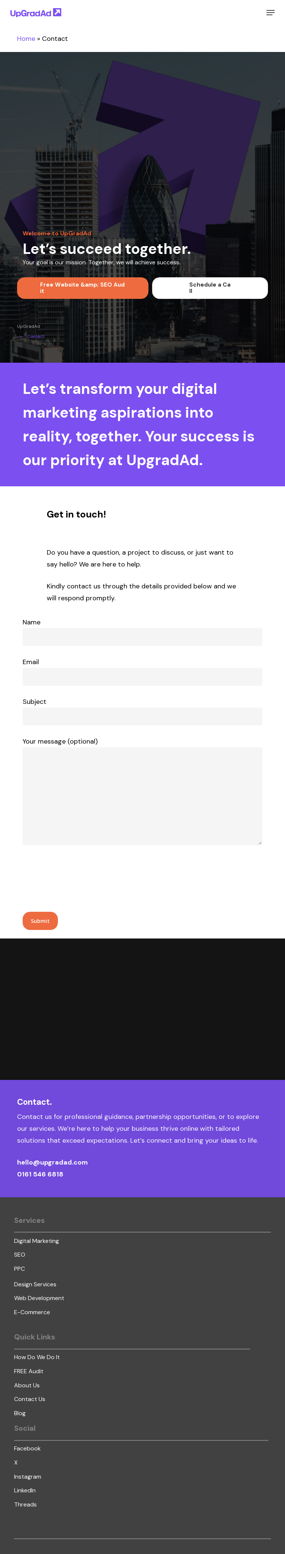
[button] (270, 12)
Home (26, 38)
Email (142, 671)
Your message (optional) (142, 793)
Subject (142, 711)
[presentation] (79, 885)
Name (142, 632)
